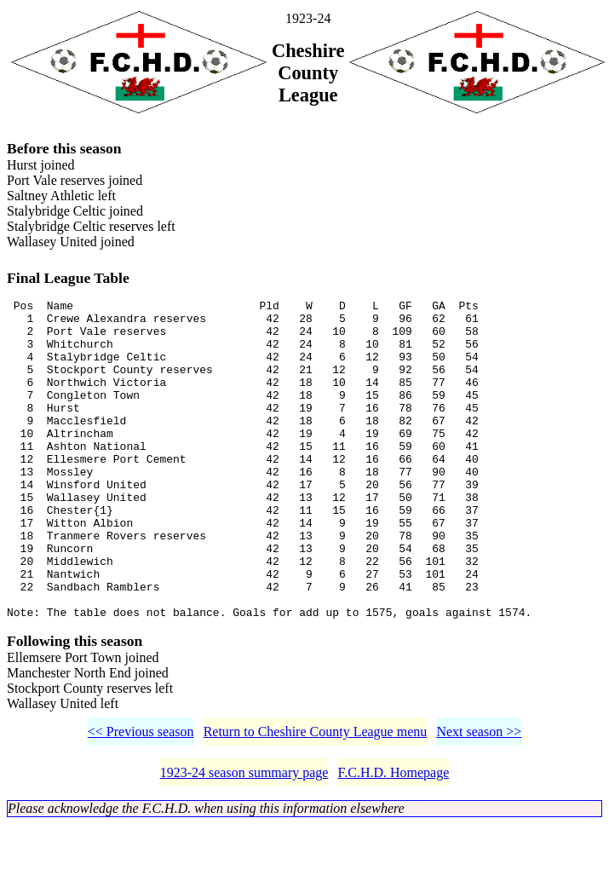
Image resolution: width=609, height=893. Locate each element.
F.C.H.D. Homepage (394, 841)
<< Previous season (141, 800)
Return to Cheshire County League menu (316, 800)
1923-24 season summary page (244, 841)
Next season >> (478, 800)
